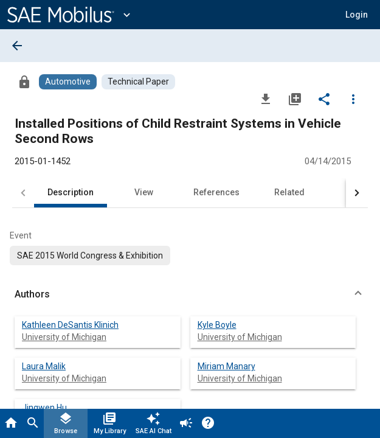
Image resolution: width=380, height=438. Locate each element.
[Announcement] (186, 423)
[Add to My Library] (295, 98)
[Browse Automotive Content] (68, 81)
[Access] (24, 81)
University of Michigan (64, 337)
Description (70, 192)
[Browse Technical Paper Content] (138, 81)
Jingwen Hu (44, 407)
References (216, 192)
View (143, 192)
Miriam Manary (226, 366)
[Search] (33, 423)
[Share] (324, 98)
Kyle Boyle (217, 325)
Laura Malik (44, 366)
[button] (356, 15)
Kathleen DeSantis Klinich (70, 325)
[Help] (208, 423)
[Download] (266, 98)
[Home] (11, 423)
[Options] (353, 98)
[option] (90, 255)
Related (289, 192)
